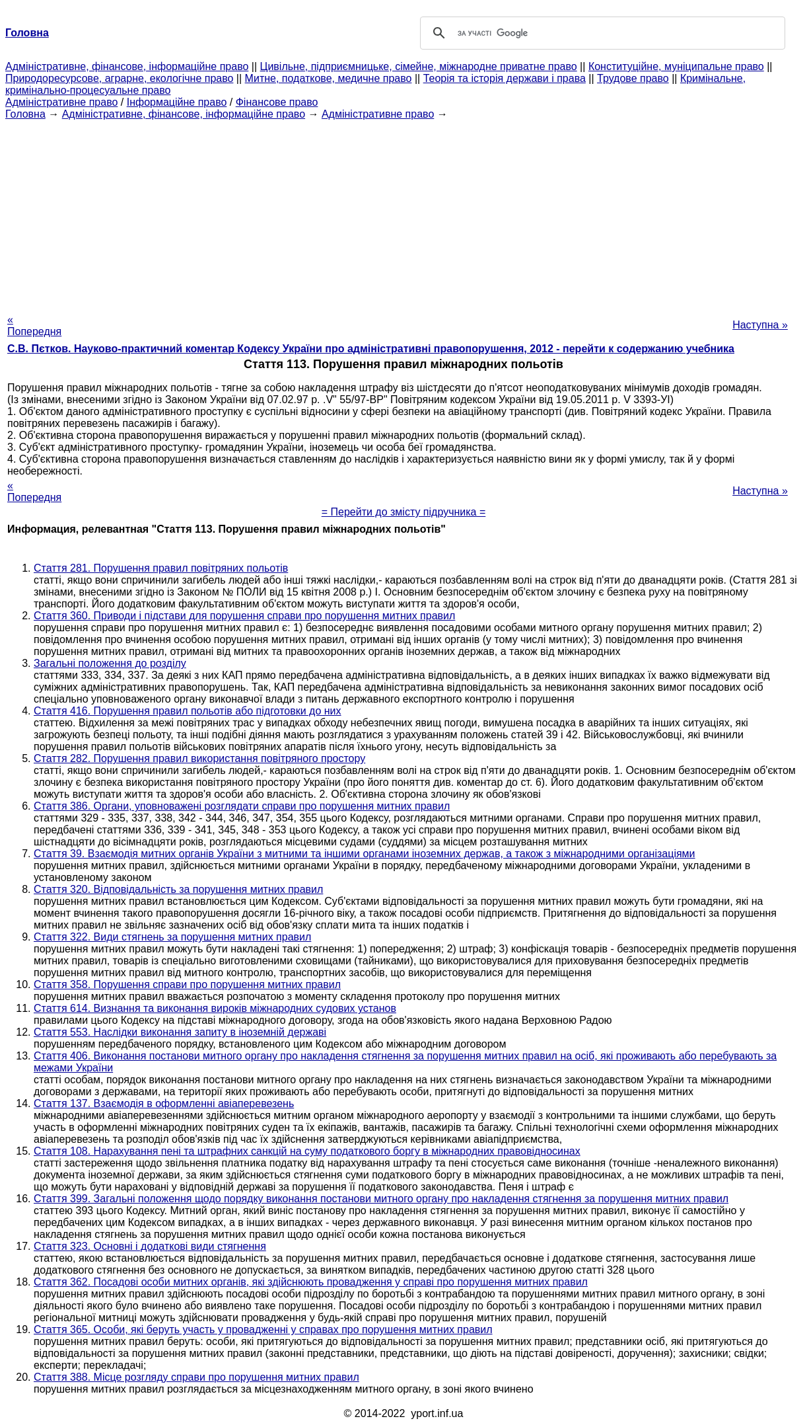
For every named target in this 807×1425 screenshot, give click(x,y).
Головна (25, 114)
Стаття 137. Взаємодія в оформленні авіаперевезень (164, 1103)
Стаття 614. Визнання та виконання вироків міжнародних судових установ (215, 1008)
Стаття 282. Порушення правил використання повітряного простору (199, 758)
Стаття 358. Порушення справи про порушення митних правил (187, 984)
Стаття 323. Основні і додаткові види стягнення (150, 1246)
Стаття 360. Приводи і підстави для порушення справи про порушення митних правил (244, 615)
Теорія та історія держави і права (504, 78)
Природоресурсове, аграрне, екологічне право (119, 78)
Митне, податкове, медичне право (328, 78)
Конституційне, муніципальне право (676, 66)
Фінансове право (277, 102)
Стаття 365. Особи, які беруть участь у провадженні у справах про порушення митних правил (263, 1329)
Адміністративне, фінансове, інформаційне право (126, 66)
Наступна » (760, 324)
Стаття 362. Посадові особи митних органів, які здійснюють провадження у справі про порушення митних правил (311, 1282)
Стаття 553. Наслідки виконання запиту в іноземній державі (180, 1032)
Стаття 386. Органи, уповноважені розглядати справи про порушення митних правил (242, 806)
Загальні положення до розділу (110, 663)
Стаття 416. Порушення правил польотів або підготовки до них (187, 710)
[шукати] (601, 33)
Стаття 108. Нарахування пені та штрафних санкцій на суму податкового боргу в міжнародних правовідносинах (307, 1151)
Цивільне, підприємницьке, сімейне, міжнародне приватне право (418, 66)
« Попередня (34, 325)
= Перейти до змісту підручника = (404, 512)
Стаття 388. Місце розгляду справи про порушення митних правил (196, 1377)
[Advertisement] (403, 212)
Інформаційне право (177, 102)
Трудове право (633, 78)
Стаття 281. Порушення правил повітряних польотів (161, 568)
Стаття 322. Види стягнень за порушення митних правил (172, 937)
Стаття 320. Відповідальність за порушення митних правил (178, 889)
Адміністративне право (61, 102)
